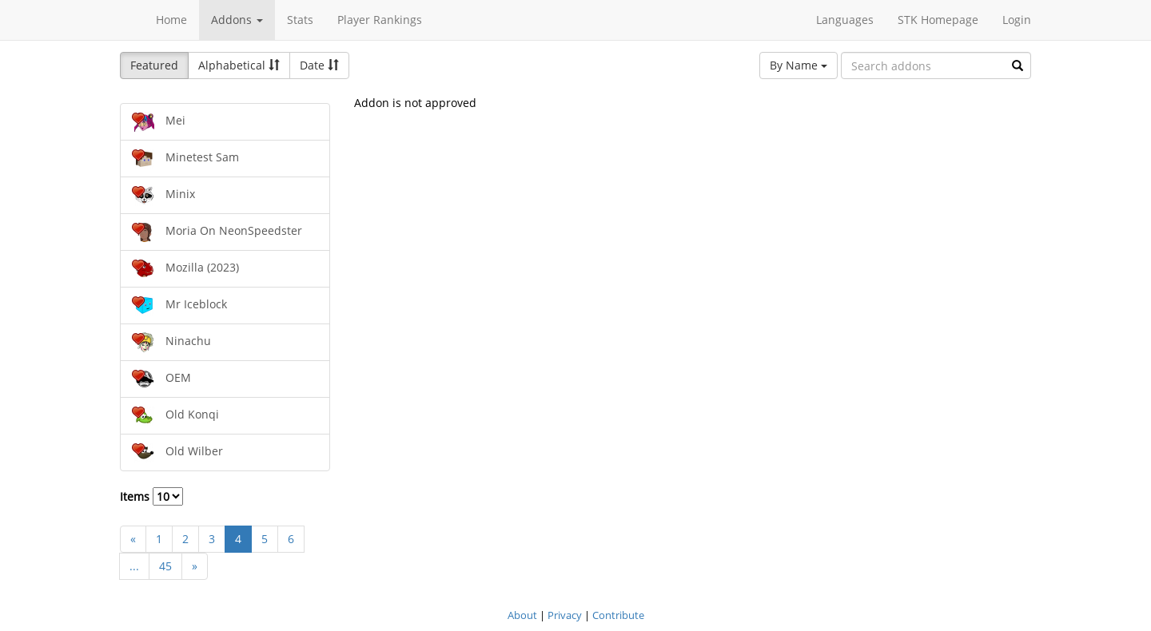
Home (171, 19)
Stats (300, 19)
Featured (154, 65)
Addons (237, 19)
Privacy (565, 615)
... (134, 565)
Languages (845, 19)
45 (165, 565)
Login (1016, 19)
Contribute (618, 615)
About (522, 615)
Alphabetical (239, 65)
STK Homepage (938, 19)
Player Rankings (379, 19)
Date (319, 65)
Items (151, 496)
